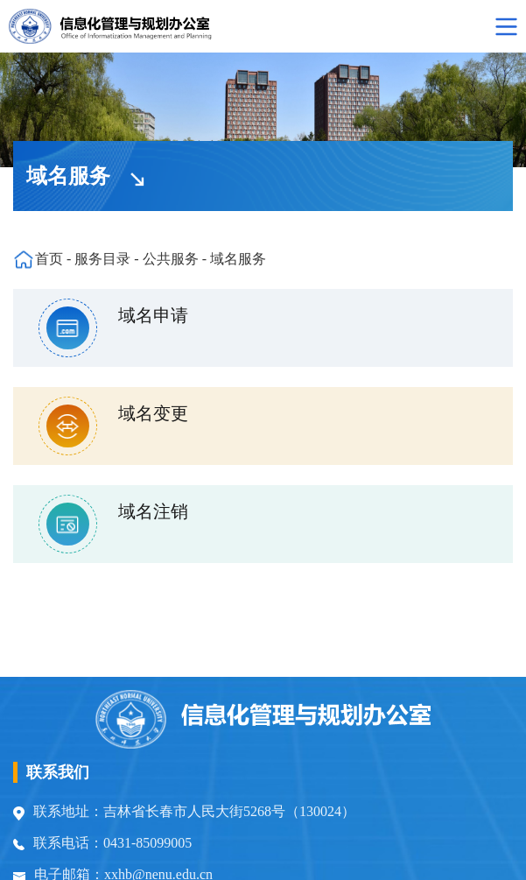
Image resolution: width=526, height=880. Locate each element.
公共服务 (171, 258)
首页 (49, 258)
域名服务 (238, 258)
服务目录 (102, 258)
